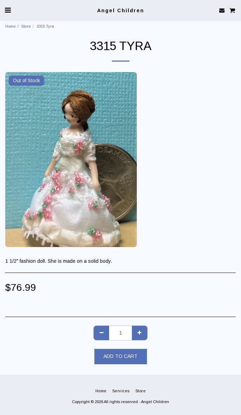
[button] (8, 10)
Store (26, 26)
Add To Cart (120, 356)
